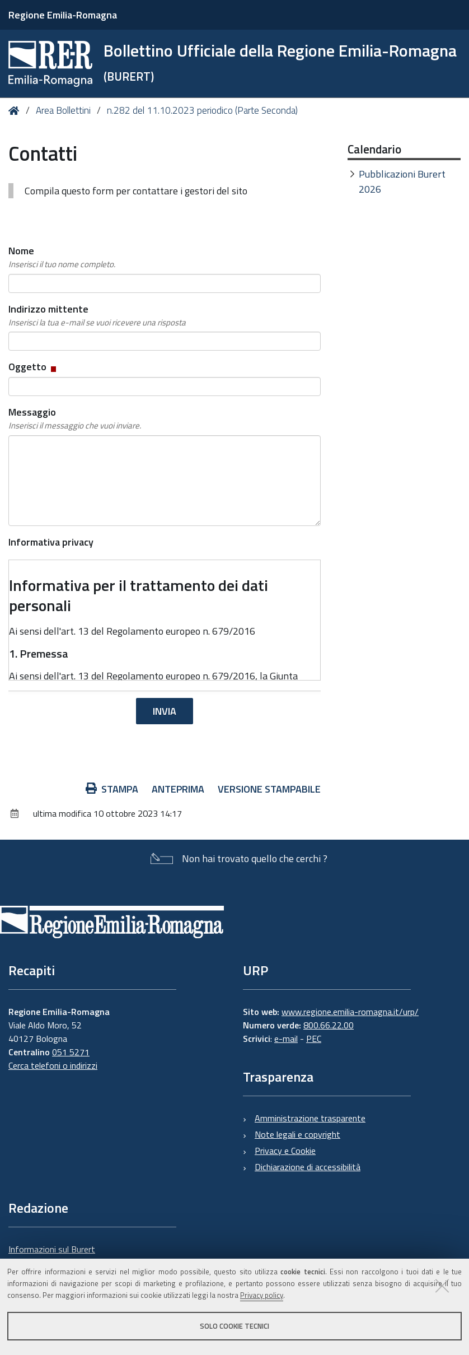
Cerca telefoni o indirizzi (52, 1065)
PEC (313, 1038)
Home (16, 110)
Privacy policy (261, 1295)
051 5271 (71, 1052)
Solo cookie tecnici (234, 1325)
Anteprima (178, 789)
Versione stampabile (269, 789)
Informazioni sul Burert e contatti (51, 1255)
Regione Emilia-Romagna (62, 14)
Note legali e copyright (297, 1134)
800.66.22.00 (328, 1025)
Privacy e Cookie (285, 1150)
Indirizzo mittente (97, 315)
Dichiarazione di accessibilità (307, 1167)
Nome (61, 257)
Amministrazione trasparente (310, 1118)
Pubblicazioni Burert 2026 (402, 181)
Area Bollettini (63, 110)
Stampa (112, 789)
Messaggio (74, 418)
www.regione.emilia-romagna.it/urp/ (350, 1011)
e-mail (286, 1038)
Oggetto (33, 366)
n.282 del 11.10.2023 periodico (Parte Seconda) (202, 110)
